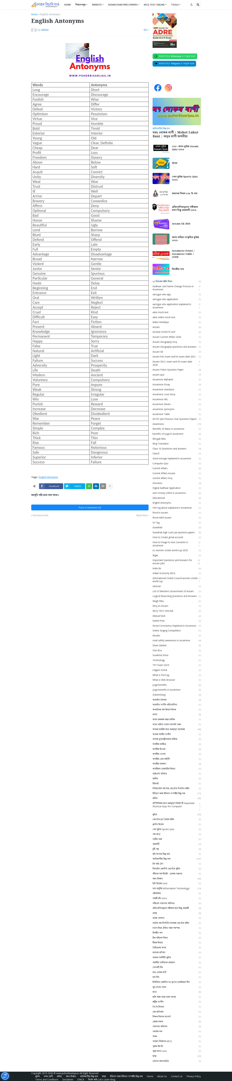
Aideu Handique (177, 322)
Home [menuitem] (67, 4)
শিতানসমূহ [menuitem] (80, 4)
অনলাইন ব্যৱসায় (177, 699)
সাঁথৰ (174, 163)
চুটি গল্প (177, 849)
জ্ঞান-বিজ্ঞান (177, 878)
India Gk (177, 568)
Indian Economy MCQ (177, 573)
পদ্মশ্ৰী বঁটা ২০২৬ (177, 898)
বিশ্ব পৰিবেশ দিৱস (177, 938)
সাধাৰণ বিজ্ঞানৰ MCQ (177, 1041)
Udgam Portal (177, 670)
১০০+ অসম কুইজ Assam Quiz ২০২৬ (185, 148)
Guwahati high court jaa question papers (177, 532)
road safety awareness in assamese (177, 640)
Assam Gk (177, 352)
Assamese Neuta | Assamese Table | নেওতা (183, 254)
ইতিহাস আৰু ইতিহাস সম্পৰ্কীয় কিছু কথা (177, 793)
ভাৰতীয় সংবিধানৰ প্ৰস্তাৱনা (177, 962)
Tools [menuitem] (175, 4)
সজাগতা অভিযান (177, 1026)
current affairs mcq (177, 478)
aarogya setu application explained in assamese (177, 306)
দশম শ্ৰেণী (48, 1076)
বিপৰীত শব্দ (178, 269)
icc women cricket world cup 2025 (177, 550)
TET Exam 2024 (177, 665)
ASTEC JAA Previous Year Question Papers (177, 419)
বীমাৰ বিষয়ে (177, 942)
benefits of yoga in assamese (177, 434)
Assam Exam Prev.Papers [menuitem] (122, 4)
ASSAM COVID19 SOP (177, 332)
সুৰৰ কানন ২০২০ (177, 1051)
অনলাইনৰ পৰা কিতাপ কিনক (177, 709)
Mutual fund (177, 616)
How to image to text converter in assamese (177, 544)
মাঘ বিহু (177, 977)
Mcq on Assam (177, 606)
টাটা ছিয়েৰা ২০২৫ (177, 883)
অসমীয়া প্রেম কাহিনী (177, 759)
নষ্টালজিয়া (177, 893)
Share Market (177, 645)
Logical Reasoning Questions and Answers (177, 596)
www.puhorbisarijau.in (67, 1073)
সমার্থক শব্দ (177, 1031)
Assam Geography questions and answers (177, 347)
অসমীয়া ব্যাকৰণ (177, 763)
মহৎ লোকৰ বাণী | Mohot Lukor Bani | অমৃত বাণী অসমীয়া (175, 135)
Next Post (141, 515)
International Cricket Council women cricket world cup (177, 580)
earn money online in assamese (177, 493)
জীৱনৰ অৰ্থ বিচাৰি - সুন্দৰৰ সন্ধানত (177, 873)
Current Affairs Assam (177, 473)
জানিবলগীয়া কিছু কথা (177, 859)
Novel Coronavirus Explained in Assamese (177, 626)
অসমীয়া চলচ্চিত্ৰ (177, 744)
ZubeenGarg (177, 694)
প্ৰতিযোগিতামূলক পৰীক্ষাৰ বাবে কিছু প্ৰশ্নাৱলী (177, 908)
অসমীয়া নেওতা (177, 754)
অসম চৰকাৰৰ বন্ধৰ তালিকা (177, 719)
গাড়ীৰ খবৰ (177, 839)
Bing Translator (177, 443)
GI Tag (177, 522)
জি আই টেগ (177, 864)
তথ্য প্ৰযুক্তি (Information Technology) (177, 888)
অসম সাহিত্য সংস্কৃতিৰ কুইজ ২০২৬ (185, 239)
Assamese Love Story (177, 394)
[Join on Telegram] (174, 64)
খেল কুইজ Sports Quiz (177, 829)
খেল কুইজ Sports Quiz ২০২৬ (185, 178)
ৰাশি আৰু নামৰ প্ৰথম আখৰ (177, 997)
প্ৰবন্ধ (177, 913)
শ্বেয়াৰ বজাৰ (177, 1021)
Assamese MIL (177, 399)
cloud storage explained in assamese (177, 458)
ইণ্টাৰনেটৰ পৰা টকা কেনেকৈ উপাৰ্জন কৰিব (177, 788)
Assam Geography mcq (177, 342)
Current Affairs (177, 468)
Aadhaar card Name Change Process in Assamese (177, 288)
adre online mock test (177, 317)
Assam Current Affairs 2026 (177, 337)
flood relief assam (177, 517)
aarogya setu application (177, 299)
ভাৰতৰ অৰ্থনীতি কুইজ (177, 957)
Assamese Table (177, 414)
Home (34, 14)
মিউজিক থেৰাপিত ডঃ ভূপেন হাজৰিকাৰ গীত (177, 982)
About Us (162, 1076)
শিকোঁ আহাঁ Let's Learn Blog (101, 1079)
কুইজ (177, 814)
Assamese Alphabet (177, 379)
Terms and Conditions (46, 1079)
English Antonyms (50, 14)
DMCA (80, 1079)
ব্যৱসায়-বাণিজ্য (177, 952)
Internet (177, 586)
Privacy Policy (194, 1076)
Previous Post (40, 515)
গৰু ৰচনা (177, 834)
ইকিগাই (177, 783)
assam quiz (177, 374)
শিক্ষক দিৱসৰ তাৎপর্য (177, 1016)
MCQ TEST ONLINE (177, 611)
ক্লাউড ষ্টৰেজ (177, 824)
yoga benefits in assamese (177, 689)
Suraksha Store (177, 655)
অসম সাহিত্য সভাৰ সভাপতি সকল (177, 724)
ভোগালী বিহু (177, 967)
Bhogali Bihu (177, 439)
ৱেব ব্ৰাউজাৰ (177, 1011)
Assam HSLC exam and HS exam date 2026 (177, 363)
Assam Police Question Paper (177, 369)
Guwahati (177, 527)
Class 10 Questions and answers (177, 448)
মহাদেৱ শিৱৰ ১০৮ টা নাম (184, 193)
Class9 (177, 453)
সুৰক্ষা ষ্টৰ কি (177, 1046)
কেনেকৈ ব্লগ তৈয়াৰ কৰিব (177, 819)
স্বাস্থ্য (177, 1056)
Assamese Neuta (177, 404)
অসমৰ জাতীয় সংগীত (177, 734)
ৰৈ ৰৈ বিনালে (177, 1006)
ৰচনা (177, 992)
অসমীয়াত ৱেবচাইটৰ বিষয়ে (177, 768)
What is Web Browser (177, 680)
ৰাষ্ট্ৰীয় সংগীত (177, 1001)
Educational (177, 498)
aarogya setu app (177, 294)
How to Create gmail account (177, 537)
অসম (177, 714)
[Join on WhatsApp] (175, 56)
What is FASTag (177, 675)
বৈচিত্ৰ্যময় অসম (177, 947)
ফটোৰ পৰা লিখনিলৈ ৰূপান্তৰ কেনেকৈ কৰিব (177, 923)
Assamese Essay (177, 384)
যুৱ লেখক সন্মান (177, 987)
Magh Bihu (177, 601)
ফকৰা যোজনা (177, 918)
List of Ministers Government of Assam (177, 591)
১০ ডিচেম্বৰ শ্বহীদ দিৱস (177, 281)
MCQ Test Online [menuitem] (154, 4)
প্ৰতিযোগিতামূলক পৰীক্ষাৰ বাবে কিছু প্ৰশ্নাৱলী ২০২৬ (185, 209)
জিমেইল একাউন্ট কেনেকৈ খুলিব (177, 868)
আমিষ (177, 778)
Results (177, 635)
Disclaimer (67, 1079)
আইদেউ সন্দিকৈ (177, 773)
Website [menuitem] (97, 4)
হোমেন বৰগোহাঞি (177, 1061)
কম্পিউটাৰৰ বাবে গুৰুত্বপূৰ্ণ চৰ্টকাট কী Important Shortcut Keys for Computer (177, 806)
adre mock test (177, 312)
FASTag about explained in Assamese (177, 508)
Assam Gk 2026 (181, 224)
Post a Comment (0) (90, 507)
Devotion (177, 483)
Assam (177, 327)
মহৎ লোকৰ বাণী (177, 972)
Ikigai (177, 555)
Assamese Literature (177, 389)
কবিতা (177, 798)
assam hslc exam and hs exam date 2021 (177, 356)
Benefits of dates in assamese (177, 429)
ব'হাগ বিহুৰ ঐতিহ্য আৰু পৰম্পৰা (177, 928)
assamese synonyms (177, 409)
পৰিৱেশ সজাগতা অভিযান (177, 903)
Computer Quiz (177, 463)
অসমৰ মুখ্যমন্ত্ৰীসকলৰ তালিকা (177, 739)
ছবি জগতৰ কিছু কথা (177, 854)
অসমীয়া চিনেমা (177, 749)
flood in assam (177, 512)
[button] (191, 5)
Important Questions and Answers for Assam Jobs (177, 562)
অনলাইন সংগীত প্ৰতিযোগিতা (177, 704)
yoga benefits (177, 685)
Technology (177, 660)
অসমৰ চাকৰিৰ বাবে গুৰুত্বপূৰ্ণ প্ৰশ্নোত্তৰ (177, 729)
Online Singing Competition (177, 630)
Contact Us (177, 1076)
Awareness (177, 424)
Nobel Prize (177, 621)
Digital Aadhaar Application (177, 488)
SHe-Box (177, 650)
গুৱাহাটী (177, 844)
